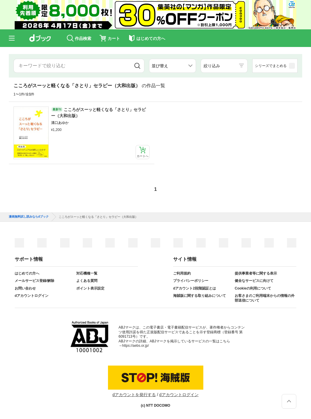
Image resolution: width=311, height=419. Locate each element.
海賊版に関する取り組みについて (199, 296)
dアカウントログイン (31, 296)
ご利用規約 (182, 273)
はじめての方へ (27, 273)
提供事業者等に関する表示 (256, 273)
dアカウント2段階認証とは (194, 288)
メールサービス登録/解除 (34, 281)
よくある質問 (86, 281)
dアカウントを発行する (134, 394)
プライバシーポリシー (190, 281)
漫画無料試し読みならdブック (29, 216)
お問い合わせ (25, 288)
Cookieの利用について (253, 288)
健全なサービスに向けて (254, 281)
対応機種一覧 (86, 273)
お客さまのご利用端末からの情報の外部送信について (265, 298)
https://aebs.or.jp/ (135, 346)
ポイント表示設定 (90, 288)
